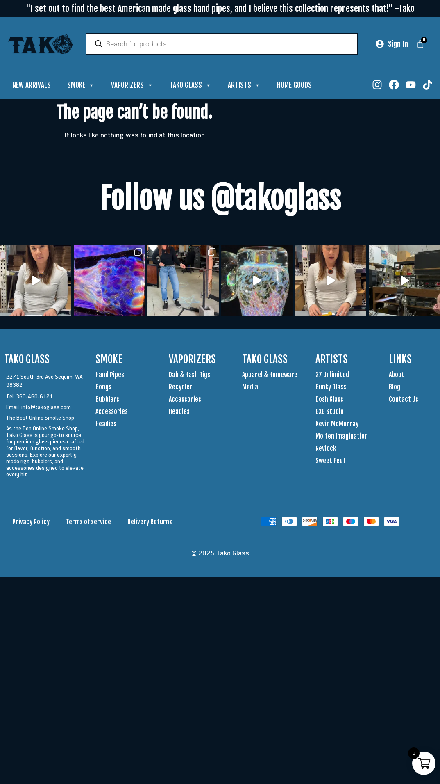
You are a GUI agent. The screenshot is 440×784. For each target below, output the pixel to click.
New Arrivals (31, 86)
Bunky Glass (330, 388)
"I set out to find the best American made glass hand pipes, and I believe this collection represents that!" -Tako (220, 8)
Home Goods (294, 86)
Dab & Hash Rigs (189, 375)
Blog (394, 388)
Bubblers (107, 400)
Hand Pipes (109, 375)
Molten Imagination (341, 437)
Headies (105, 425)
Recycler (181, 388)
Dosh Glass (329, 400)
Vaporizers (132, 86)
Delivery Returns (149, 523)
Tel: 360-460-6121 (29, 397)
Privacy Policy (31, 523)
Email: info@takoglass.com (38, 407)
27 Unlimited (332, 375)
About (396, 375)
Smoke (81, 86)
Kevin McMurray (336, 425)
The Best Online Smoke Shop (40, 418)
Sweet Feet (330, 461)
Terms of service (88, 523)
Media (250, 388)
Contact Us (403, 400)
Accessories (111, 412)
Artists (244, 86)
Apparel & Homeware (269, 375)
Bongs (103, 388)
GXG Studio (329, 412)
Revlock (325, 449)
